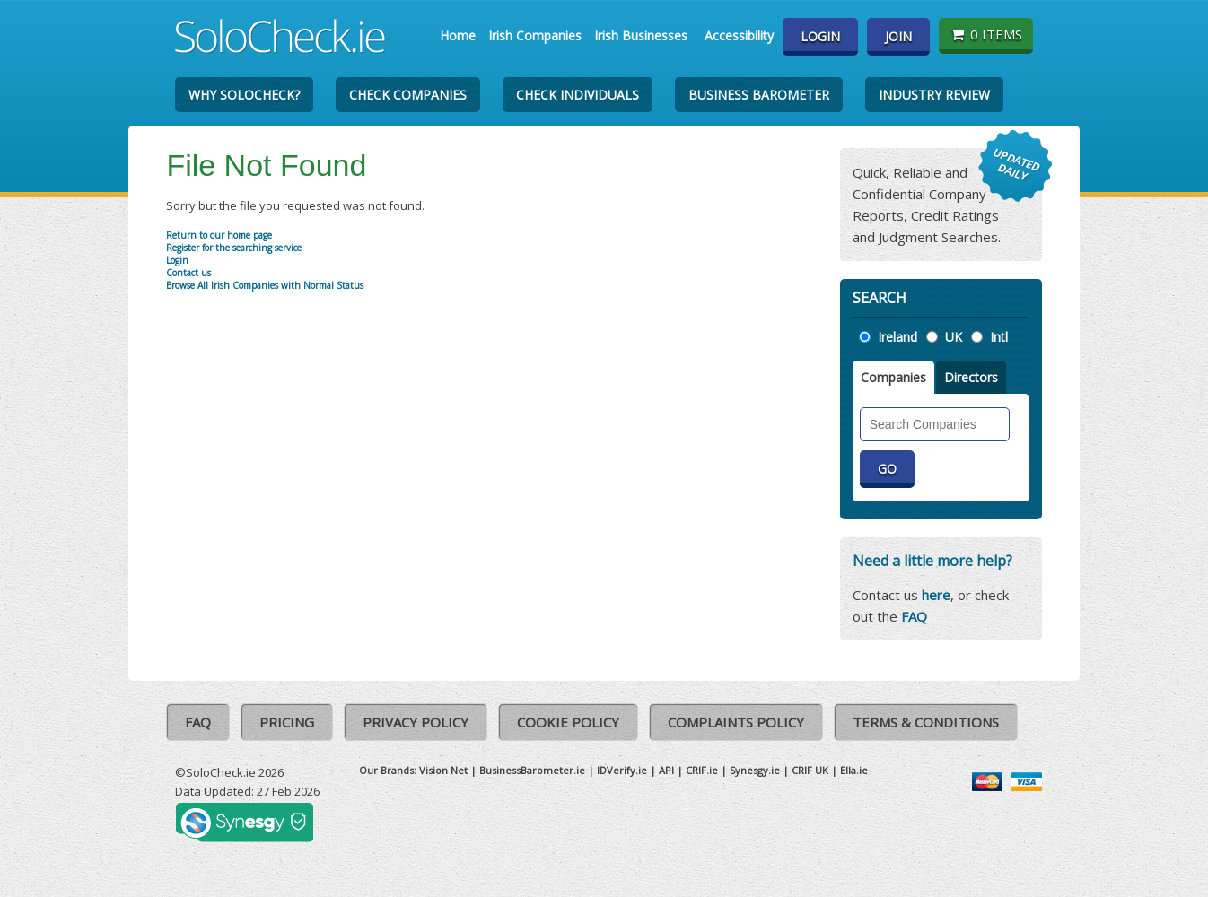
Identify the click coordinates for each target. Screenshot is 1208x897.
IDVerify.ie (622, 770)
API (666, 770)
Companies (893, 377)
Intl (999, 336)
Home (458, 35)
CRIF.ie (702, 770)
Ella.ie (854, 770)
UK (953, 336)
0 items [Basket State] (986, 34)
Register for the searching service (234, 247)
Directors (971, 377)
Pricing (286, 722)
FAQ (914, 616)
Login (820, 36)
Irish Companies (535, 35)
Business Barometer (758, 94)
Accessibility (739, 35)
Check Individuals (577, 94)
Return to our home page (219, 235)
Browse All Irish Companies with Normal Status (264, 285)
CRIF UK (810, 770)
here (936, 595)
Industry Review (934, 94)
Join (898, 36)
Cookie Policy (568, 722)
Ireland (897, 336)
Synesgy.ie (755, 770)
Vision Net (443, 770)
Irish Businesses (640, 35)
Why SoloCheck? (244, 94)
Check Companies (408, 94)
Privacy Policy (415, 722)
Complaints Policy (736, 722)
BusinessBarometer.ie (532, 770)
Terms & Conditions (926, 722)
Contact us (188, 272)
